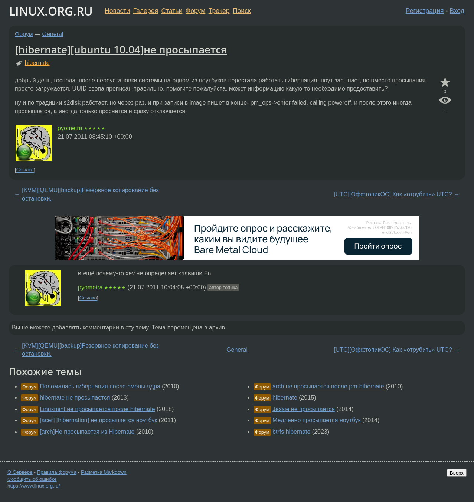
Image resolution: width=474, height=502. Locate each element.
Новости (117, 10)
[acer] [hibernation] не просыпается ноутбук (98, 420)
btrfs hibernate (291, 432)
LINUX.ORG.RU (51, 11)
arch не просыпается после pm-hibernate (328, 386)
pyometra (70, 128)
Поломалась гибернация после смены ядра (100, 386)
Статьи (171, 10)
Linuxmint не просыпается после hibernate (97, 409)
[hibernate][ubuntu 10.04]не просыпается (121, 49)
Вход (457, 10)
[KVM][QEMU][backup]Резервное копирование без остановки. (90, 194)
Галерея (145, 10)
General (52, 34)
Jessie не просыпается (303, 409)
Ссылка (25, 170)
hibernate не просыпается (75, 397)
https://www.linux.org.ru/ (33, 486)
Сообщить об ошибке (32, 479)
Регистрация (425, 10)
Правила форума (57, 472)
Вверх (457, 473)
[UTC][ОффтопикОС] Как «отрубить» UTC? (393, 194)
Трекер (219, 10)
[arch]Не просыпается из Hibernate (87, 432)
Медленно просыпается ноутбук (316, 420)
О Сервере (20, 472)
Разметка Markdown (104, 472)
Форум (195, 10)
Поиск (242, 10)
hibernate (37, 63)
